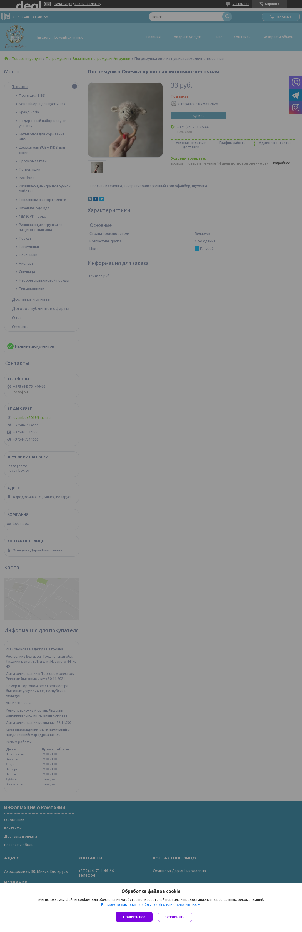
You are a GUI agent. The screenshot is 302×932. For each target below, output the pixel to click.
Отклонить (174, 917)
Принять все (134, 917)
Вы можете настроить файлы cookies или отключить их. (149, 905)
